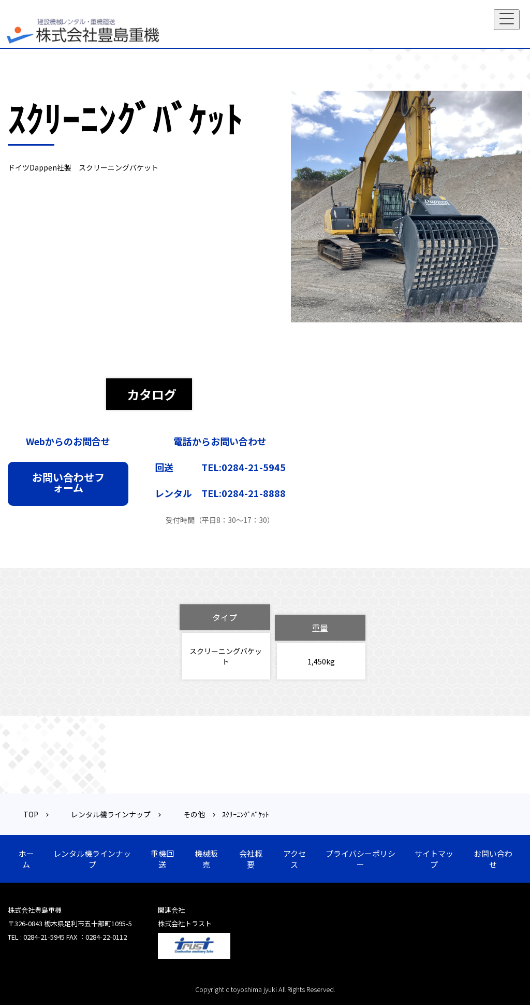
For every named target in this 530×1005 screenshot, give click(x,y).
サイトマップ (434, 859)
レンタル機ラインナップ (111, 814)
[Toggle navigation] (507, 19)
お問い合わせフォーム (68, 482)
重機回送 (162, 859)
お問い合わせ (493, 859)
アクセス (294, 859)
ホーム (26, 859)
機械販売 (206, 859)
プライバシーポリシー (360, 859)
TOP (30, 814)
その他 (194, 814)
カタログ (151, 394)
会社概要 (250, 859)
